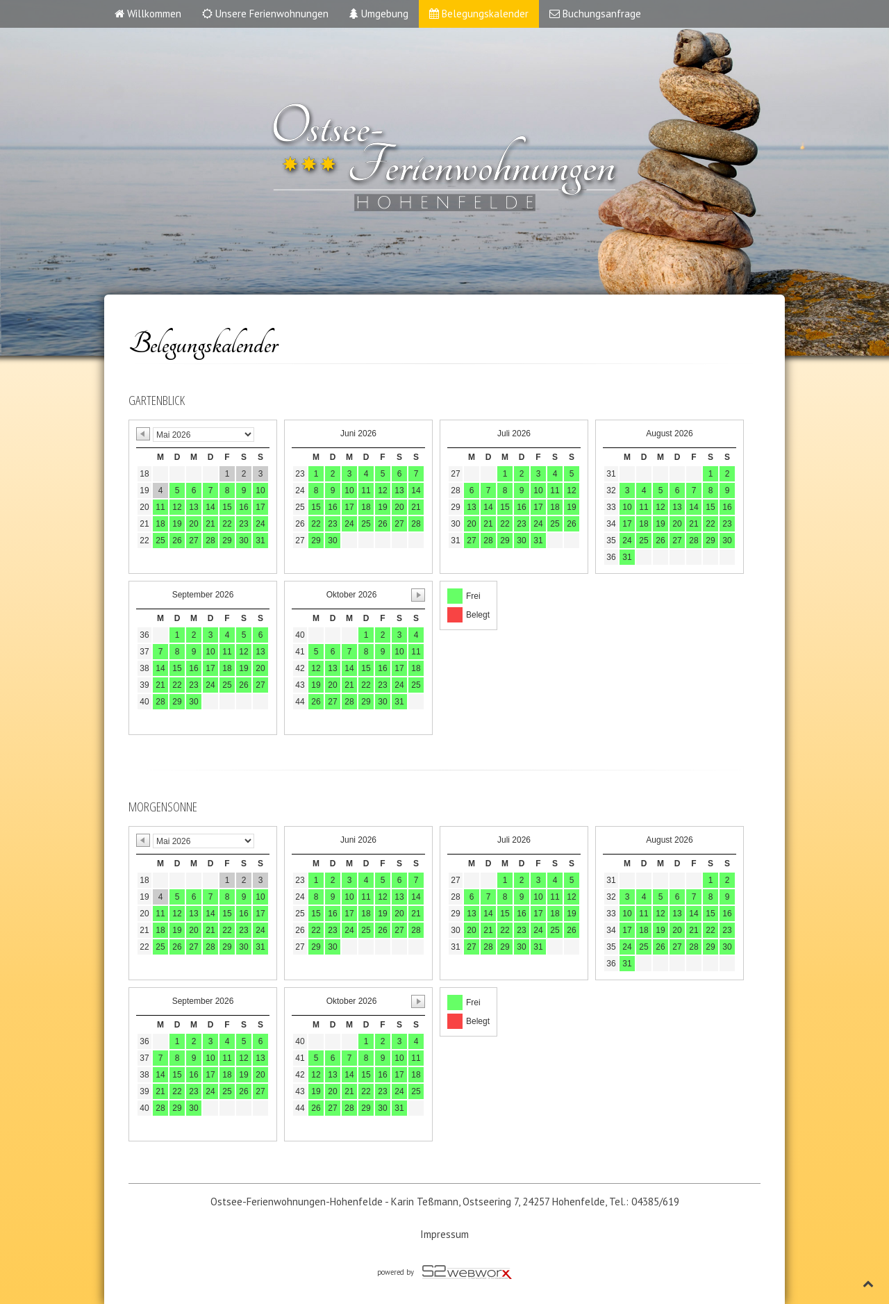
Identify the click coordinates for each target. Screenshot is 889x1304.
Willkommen (148, 13)
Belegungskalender (479, 13)
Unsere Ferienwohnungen (265, 13)
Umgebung (378, 13)
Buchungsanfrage (595, 13)
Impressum (444, 1234)
